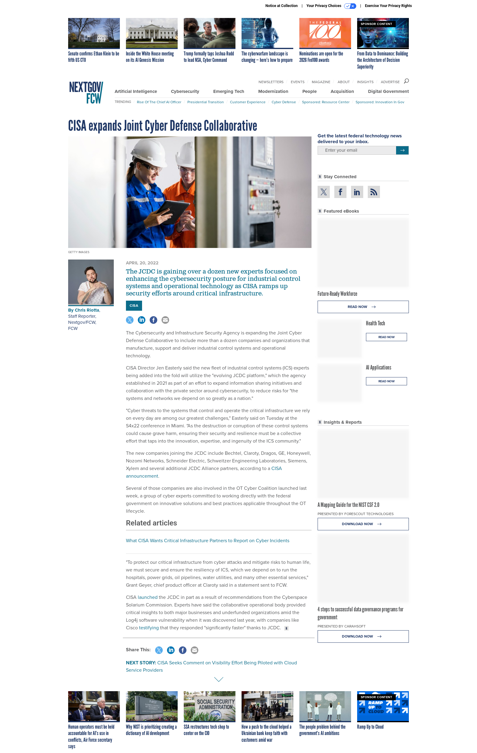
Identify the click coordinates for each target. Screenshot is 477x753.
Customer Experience (248, 102)
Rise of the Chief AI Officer (159, 102)
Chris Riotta (87, 310)
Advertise (390, 82)
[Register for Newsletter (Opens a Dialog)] (402, 150)
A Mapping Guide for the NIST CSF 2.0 (348, 504)
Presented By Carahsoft (342, 626)
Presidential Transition (205, 102)
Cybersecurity (185, 91)
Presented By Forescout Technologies (356, 514)
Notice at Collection (281, 6)
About (344, 82)
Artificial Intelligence (136, 91)
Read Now (363, 307)
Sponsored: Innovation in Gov (380, 102)
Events (298, 82)
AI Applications (378, 367)
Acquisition (342, 91)
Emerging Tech (228, 91)
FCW (73, 328)
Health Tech (375, 323)
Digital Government (388, 91)
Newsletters (271, 82)
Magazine (321, 82)
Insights (365, 82)
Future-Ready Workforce (337, 293)
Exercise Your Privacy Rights (388, 6)
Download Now (363, 524)
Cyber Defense (284, 102)
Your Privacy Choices (331, 6)
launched (148, 597)
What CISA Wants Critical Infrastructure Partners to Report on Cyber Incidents (207, 540)
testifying (149, 627)
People (309, 91)
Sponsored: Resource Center (326, 102)
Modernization (273, 91)
